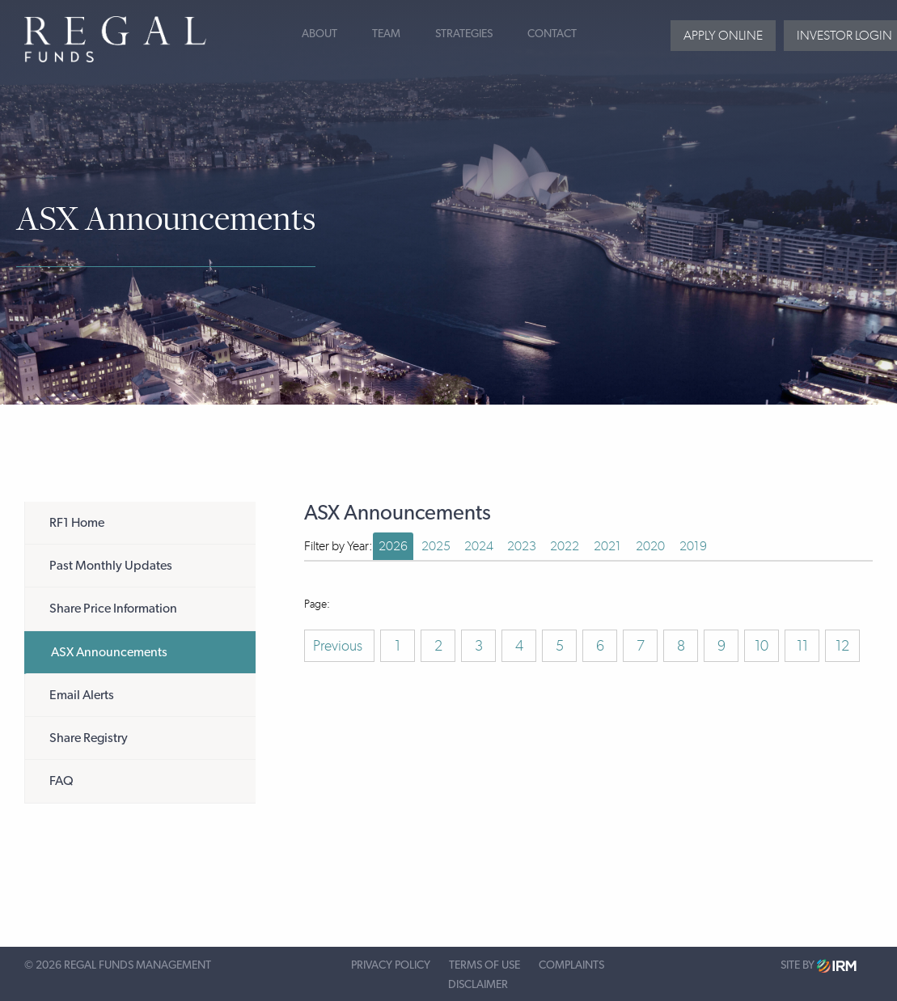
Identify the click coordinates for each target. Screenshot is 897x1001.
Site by (819, 966)
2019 (693, 546)
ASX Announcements (109, 652)
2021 (607, 546)
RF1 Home (76, 522)
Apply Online (723, 35)
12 (842, 646)
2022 (564, 546)
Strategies (464, 34)
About (319, 34)
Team (386, 34)
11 (802, 646)
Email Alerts (81, 695)
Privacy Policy (390, 965)
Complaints (571, 965)
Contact (552, 34)
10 (761, 646)
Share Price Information (113, 608)
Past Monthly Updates (110, 565)
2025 (436, 546)
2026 (393, 546)
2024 (478, 546)
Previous (339, 646)
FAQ (61, 780)
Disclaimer (478, 984)
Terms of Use (484, 965)
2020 (650, 546)
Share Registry (88, 738)
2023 (521, 546)
